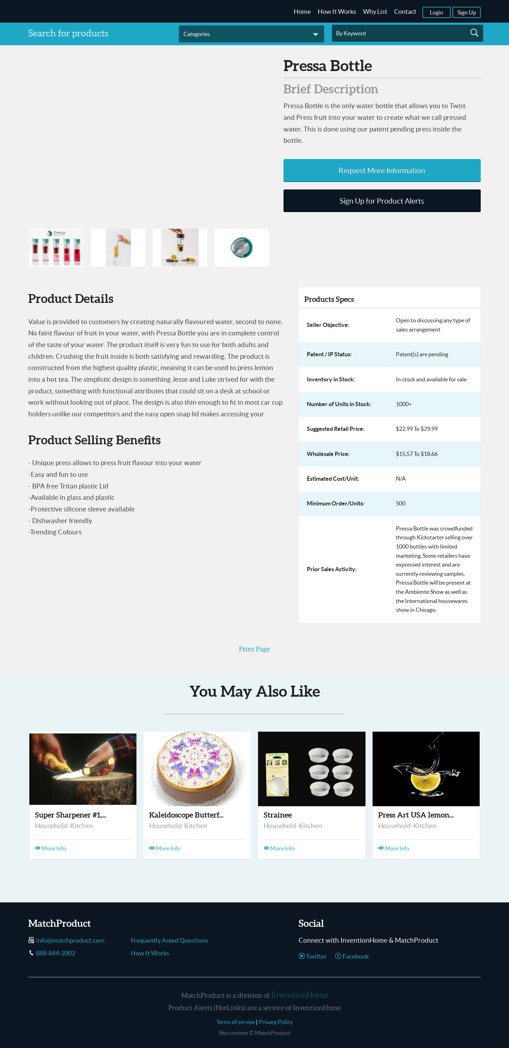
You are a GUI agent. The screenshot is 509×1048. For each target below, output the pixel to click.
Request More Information (382, 170)
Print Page (254, 649)
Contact (405, 11)
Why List (375, 11)
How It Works (337, 11)
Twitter (313, 956)
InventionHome (299, 995)
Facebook (352, 956)
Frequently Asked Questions (169, 940)
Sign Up (466, 12)
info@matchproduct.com (70, 940)
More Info (50, 848)
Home (302, 11)
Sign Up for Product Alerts (382, 201)
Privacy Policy (276, 1022)
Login (436, 12)
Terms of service (235, 1022)
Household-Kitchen (64, 826)
